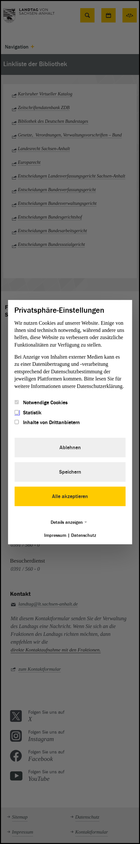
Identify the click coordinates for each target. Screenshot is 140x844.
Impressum (55, 535)
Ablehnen (70, 447)
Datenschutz (83, 535)
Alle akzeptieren (70, 496)
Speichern (70, 472)
